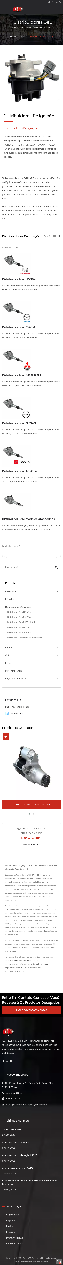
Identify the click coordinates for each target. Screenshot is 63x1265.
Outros (8, 655)
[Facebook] (3, 1060)
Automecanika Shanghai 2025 (19, 1155)
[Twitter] (7, 1060)
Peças (8, 663)
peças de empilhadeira (13, 968)
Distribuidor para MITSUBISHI (21, 375)
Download (14, 713)
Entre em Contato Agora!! (31, 1010)
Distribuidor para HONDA (19, 279)
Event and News (14, 1237)
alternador (9, 960)
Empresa (10, 1220)
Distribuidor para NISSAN (19, 423)
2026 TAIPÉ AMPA (12, 1129)
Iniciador (9, 599)
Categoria (23, 36)
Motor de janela (13, 670)
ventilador (44, 964)
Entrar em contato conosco (15, 971)
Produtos (10, 1226)
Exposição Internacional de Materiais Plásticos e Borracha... (30, 1182)
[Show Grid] (54, 236)
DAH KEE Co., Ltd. (31, 1258)
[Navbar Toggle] (58, 9)
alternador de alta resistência (16, 964)
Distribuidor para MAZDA (19, 327)
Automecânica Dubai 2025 (17, 1142)
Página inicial (12, 1214)
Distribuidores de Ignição (41, 36)
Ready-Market (43, 1261)
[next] (58, 556)
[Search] (27, 567)
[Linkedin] (11, 1060)
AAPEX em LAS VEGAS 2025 (17, 1168)
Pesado (9, 647)
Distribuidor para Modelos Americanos (28, 519)
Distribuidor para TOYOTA (19, 471)
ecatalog (10, 1231)
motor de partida (20, 960)
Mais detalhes (31, 844)
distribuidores (32, 960)
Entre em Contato (15, 1243)
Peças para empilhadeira (17, 678)
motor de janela (34, 964)
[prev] (4, 556)
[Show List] (59, 236)
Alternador (10, 591)
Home (13, 36)
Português (56, 2)
